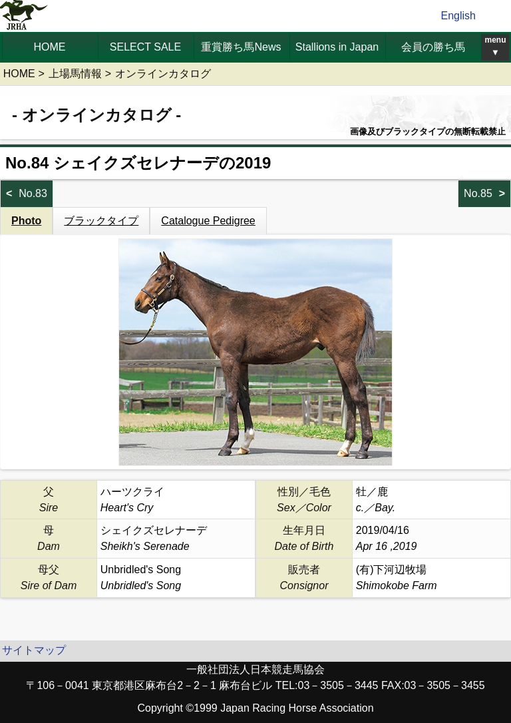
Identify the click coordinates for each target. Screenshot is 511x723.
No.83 (33, 193)
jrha (24, 16)
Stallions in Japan (337, 47)
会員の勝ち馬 (433, 47)
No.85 (478, 193)
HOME (50, 47)
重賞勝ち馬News (241, 47)
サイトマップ (34, 650)
